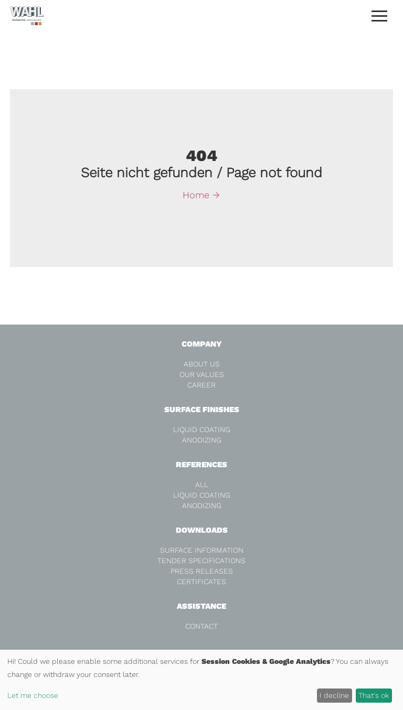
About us (202, 364)
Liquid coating (201, 429)
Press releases (202, 571)
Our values (201, 374)
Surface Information (201, 550)
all (201, 484)
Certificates (201, 581)
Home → (201, 194)
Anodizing (201, 440)
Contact (201, 626)
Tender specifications (201, 560)
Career (201, 385)
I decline (334, 695)
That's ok (373, 695)
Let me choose (32, 695)
